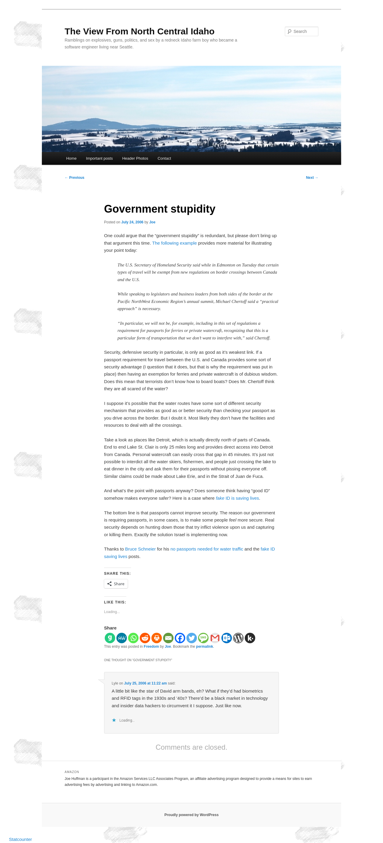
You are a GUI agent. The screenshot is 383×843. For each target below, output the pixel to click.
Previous (74, 178)
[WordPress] (238, 638)
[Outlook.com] (226, 638)
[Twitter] (191, 638)
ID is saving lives (237, 498)
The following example (174, 243)
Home (71, 158)
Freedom (151, 646)
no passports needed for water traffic (207, 548)
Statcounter (20, 839)
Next (312, 178)
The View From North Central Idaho (140, 31)
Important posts (99, 158)
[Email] (168, 638)
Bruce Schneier (140, 548)
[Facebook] (180, 638)
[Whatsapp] (133, 638)
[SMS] (203, 638)
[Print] (156, 638)
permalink (204, 646)
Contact (164, 158)
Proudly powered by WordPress (191, 815)
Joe (152, 222)
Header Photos (135, 158)
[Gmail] (215, 638)
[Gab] (110, 638)
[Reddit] (145, 638)
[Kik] (250, 638)
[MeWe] (121, 638)
